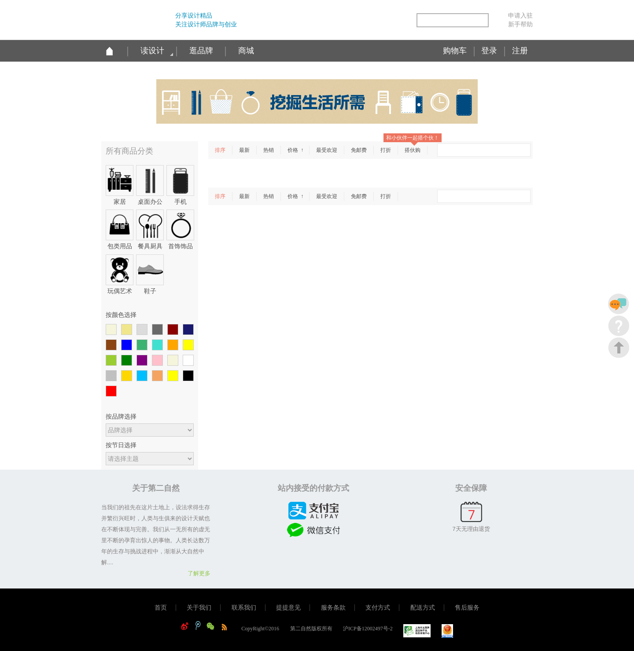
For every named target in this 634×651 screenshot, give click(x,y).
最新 (244, 150)
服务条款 (333, 607)
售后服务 (467, 607)
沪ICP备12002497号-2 (368, 628)
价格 (293, 150)
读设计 (152, 50)
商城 (246, 50)
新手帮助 (520, 24)
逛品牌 (201, 50)
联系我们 (244, 607)
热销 (268, 150)
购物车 (455, 50)
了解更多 (199, 573)
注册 (520, 50)
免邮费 (359, 150)
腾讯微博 (366, 20)
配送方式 (422, 607)
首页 (161, 607)
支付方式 (377, 607)
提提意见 (288, 607)
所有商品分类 (129, 151)
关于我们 (199, 607)
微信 (385, 20)
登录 (489, 50)
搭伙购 (412, 150)
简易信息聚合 (404, 20)
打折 (385, 150)
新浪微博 (348, 20)
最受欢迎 (326, 150)
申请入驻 (520, 15)
